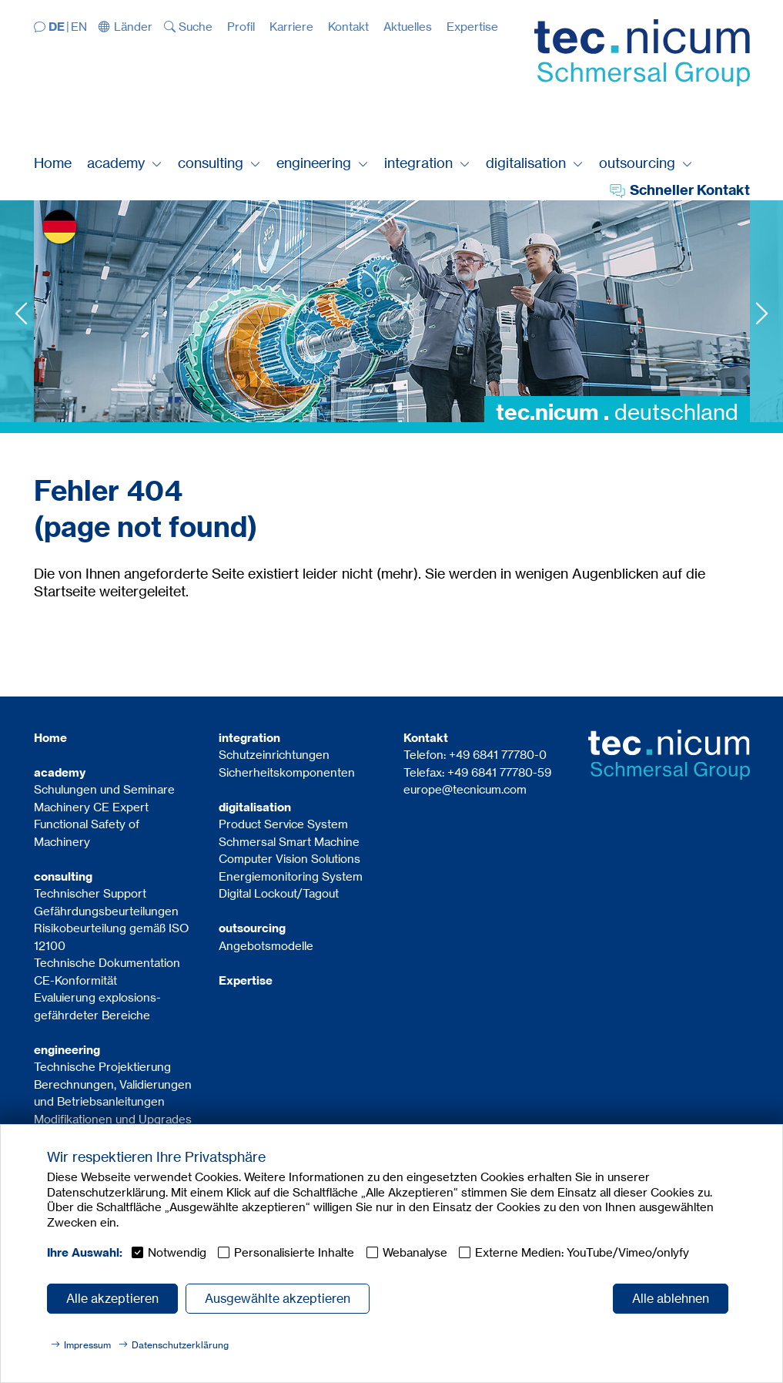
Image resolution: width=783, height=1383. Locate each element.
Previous (21, 313)
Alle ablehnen (670, 1298)
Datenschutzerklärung (180, 1345)
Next (761, 313)
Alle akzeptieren (112, 1298)
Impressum (87, 1345)
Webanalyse (415, 1252)
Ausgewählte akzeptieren (277, 1298)
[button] (125, 26)
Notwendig (177, 1252)
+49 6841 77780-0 (498, 754)
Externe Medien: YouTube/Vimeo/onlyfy (582, 1252)
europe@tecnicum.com (465, 789)
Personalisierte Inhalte (294, 1252)
